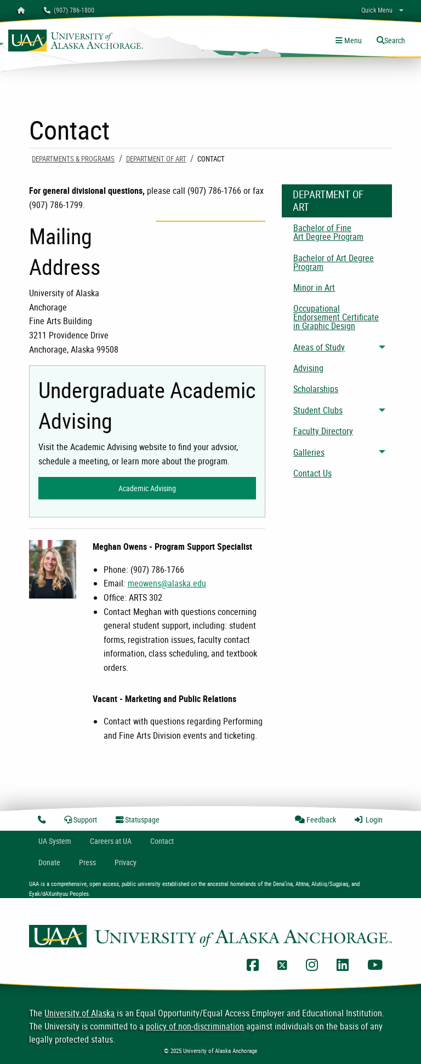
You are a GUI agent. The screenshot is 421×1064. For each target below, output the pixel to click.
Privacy (125, 862)
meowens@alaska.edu (167, 583)
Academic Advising (147, 488)
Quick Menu (376, 9)
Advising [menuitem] (308, 368)
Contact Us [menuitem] (312, 473)
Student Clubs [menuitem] (318, 410)
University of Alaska (79, 1013)
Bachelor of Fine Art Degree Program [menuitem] (328, 232)
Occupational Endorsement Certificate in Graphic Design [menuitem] (336, 317)
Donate (49, 862)
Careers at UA (111, 841)
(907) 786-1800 (69, 9)
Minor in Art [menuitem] (314, 287)
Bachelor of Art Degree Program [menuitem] (333, 262)
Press (87, 862)
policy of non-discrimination (195, 1026)
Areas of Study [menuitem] (319, 347)
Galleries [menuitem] (309, 452)
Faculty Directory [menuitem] (323, 431)
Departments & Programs (73, 159)
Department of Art (156, 159)
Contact (162, 841)
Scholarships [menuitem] (315, 389)
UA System (54, 841)
